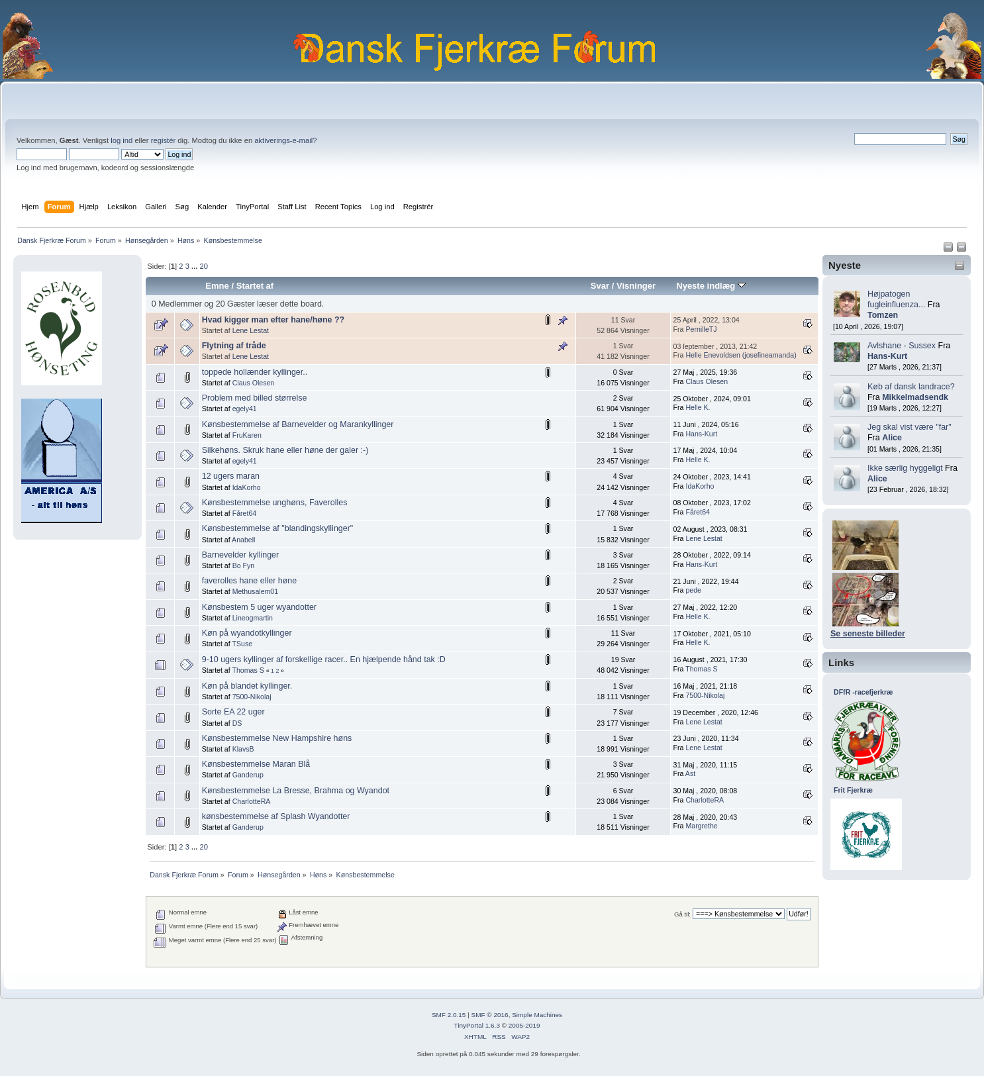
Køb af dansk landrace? (911, 386)
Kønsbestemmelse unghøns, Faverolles (275, 502)
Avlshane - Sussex (901, 345)
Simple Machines (537, 1014)
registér (163, 140)
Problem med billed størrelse (254, 398)
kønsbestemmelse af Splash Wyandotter (276, 816)
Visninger (636, 286)
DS (237, 723)
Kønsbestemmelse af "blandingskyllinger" (278, 528)
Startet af (254, 286)
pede (693, 590)
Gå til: (682, 914)
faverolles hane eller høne (249, 580)
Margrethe (701, 826)
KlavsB (243, 749)
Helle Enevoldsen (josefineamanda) (740, 355)
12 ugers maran (231, 476)
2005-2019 (524, 1025)
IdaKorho (246, 487)
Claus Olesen (253, 383)
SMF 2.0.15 (449, 1014)
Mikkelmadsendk (915, 397)
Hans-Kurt (887, 356)
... (195, 266)
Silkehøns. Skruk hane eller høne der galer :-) (285, 450)
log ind (121, 140)
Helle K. (697, 407)
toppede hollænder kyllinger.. (254, 372)
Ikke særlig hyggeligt (905, 468)
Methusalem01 (255, 591)
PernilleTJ (700, 329)
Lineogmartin (252, 618)
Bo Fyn (243, 565)
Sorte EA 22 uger (233, 711)
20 (203, 266)
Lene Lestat (250, 330)
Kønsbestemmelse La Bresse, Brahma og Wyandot (295, 790)
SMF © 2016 (490, 1014)
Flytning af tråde (234, 345)
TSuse (242, 644)
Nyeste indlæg (711, 286)
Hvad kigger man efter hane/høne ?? (273, 319)
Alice (892, 437)
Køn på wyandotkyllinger (247, 633)
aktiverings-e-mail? (285, 140)
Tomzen (882, 315)
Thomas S (248, 670)
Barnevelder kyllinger (240, 555)
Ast (690, 773)
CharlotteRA (251, 801)
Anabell (243, 540)
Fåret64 (244, 513)
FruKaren (247, 435)
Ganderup (248, 775)
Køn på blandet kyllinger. (247, 686)
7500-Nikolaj (251, 697)
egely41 (244, 409)
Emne (217, 286)
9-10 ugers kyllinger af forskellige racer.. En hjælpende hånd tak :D (324, 659)
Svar (600, 286)
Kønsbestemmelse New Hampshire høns (277, 738)
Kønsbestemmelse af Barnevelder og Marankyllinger (298, 424)
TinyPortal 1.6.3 (476, 1025)
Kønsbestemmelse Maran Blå (256, 764)
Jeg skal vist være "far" (909, 427)
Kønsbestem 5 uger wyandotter (259, 607)
